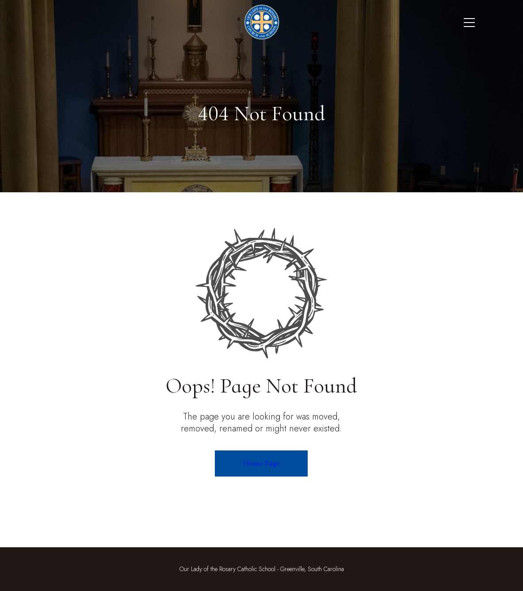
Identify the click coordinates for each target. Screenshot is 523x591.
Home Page (261, 463)
